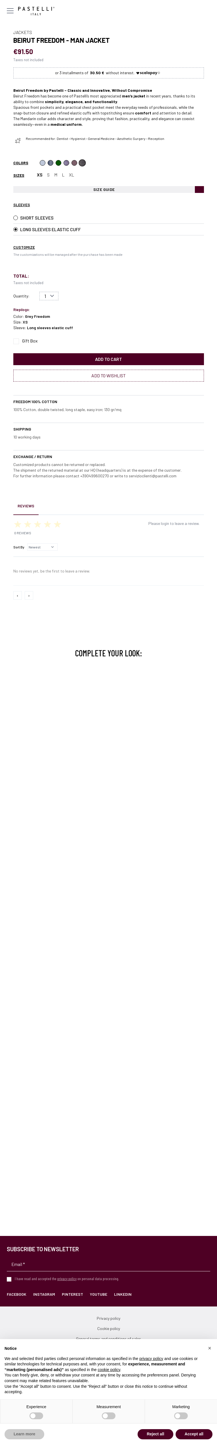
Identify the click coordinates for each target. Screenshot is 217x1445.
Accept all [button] (194, 1434)
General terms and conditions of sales (108, 1338)
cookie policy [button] (109, 1369)
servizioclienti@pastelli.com (152, 475)
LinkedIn (123, 1294)
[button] (209, 1348)
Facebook (16, 1294)
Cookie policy (108, 1328)
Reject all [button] (155, 1434)
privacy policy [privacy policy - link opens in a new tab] (151, 1358)
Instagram (44, 1294)
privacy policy (67, 1278)
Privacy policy (108, 1318)
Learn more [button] (24, 1434)
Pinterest (72, 1294)
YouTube (98, 1294)
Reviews (26, 505)
